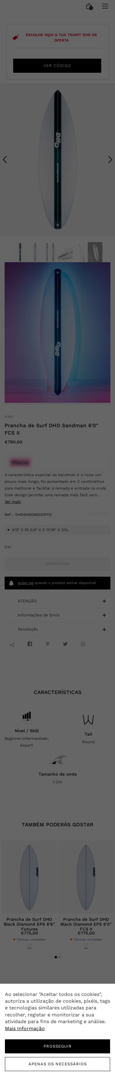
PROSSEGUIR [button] (58, 1046)
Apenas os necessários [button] (58, 1064)
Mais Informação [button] (25, 1028)
